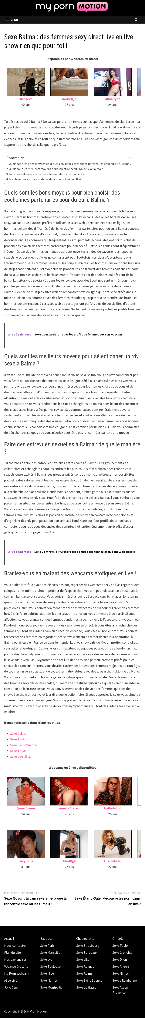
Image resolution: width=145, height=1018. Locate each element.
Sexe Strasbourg (87, 945)
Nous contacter (15, 945)
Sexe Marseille (50, 952)
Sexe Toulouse (50, 966)
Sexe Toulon (18, 739)
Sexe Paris (47, 945)
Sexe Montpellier (52, 987)
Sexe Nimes (120, 973)
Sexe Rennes (85, 966)
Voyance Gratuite (16, 966)
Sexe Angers (121, 966)
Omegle (117, 938)
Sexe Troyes (18, 751)
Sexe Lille (82, 959)
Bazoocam (47, 938)
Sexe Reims (84, 973)
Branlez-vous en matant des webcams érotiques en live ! (45, 179)
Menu (12, 20)
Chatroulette (85, 938)
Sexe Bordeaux (86, 952)
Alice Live (10, 980)
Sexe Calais (18, 733)
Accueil (9, 938)
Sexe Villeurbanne (124, 980)
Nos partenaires (15, 959)
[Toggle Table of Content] (127, 158)
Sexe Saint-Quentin (23, 745)
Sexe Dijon (119, 959)
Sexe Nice (47, 973)
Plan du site (12, 952)
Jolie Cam (11, 987)
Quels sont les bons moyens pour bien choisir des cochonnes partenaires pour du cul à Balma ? (70, 164)
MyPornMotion (37, 1011)
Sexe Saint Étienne (89, 980)
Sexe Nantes (49, 980)
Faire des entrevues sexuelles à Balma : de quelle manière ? (46, 174)
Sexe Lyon (47, 959)
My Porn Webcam (16, 973)
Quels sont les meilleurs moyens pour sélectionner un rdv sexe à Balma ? (56, 169)
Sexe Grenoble (122, 952)
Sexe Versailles (20, 756)
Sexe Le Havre (86, 987)
